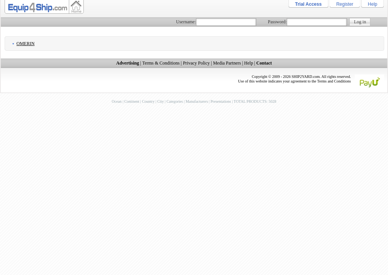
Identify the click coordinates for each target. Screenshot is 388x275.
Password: (277, 21)
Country (148, 101)
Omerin (25, 43)
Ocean (117, 101)
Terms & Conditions (161, 63)
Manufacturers (197, 101)
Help (372, 4)
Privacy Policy (196, 63)
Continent (131, 101)
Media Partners (227, 63)
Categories (174, 101)
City (160, 101)
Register (345, 4)
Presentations (220, 101)
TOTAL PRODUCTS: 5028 (254, 101)
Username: (186, 21)
